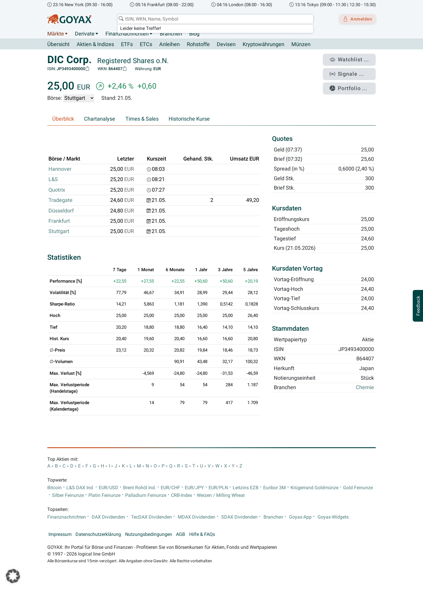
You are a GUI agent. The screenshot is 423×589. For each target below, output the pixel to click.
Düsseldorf (61, 211)
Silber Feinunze (68, 495)
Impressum (60, 534)
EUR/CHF (170, 487)
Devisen (226, 45)
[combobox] (213, 19)
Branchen (171, 34)
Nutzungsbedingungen (148, 534)
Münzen (300, 45)
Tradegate (60, 200)
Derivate (85, 34)
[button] (13, 576)
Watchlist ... (353, 59)
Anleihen (169, 45)
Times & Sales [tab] (142, 119)
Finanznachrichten (127, 34)
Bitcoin (54, 487)
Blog (194, 34)
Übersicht (58, 44)
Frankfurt (59, 221)
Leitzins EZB (245, 487)
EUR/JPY (194, 487)
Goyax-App (300, 517)
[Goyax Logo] (69, 19)
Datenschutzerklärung (98, 534)
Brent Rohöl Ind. (139, 487)
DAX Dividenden (108, 517)
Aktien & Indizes (95, 45)
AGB (180, 534)
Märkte (55, 34)
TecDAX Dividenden (151, 517)
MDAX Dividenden (196, 517)
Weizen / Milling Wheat (221, 495)
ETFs (127, 45)
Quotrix (56, 190)
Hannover (59, 169)
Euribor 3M (274, 487)
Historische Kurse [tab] (189, 119)
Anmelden (355, 19)
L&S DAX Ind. (80, 487)
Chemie (365, 388)
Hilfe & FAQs (202, 534)
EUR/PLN (218, 487)
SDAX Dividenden (239, 517)
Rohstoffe (198, 45)
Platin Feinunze (104, 495)
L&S (53, 180)
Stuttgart (58, 231)
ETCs (146, 45)
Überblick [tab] (63, 119)
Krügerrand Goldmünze (314, 487)
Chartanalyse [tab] (99, 119)
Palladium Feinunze (145, 495)
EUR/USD (108, 487)
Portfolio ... (352, 84)
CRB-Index (181, 495)
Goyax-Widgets (333, 517)
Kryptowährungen (263, 45)
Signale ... (351, 71)
